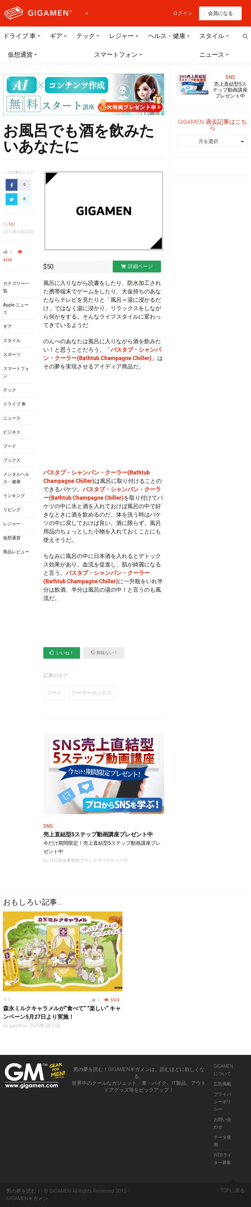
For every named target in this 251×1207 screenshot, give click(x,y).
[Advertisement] (103, 422)
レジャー (121, 36)
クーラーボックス (91, 693)
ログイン (183, 13)
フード (9, 446)
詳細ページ (137, 266)
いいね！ (62, 652)
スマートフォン (116, 54)
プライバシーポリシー (222, 1102)
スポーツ (12, 354)
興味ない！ (104, 652)
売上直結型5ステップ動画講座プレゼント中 (98, 834)
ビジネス (12, 432)
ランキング (14, 495)
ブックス (12, 460)
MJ (12, 224)
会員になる (220, 13)
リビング (12, 509)
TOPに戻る (232, 1188)
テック (85, 36)
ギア (56, 36)
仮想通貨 (20, 54)
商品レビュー (16, 551)
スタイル (211, 36)
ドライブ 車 (19, 36)
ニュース (211, 54)
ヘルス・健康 (166, 36)
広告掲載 (222, 1083)
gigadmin (18, 1025)
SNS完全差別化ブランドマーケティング (88, 860)
